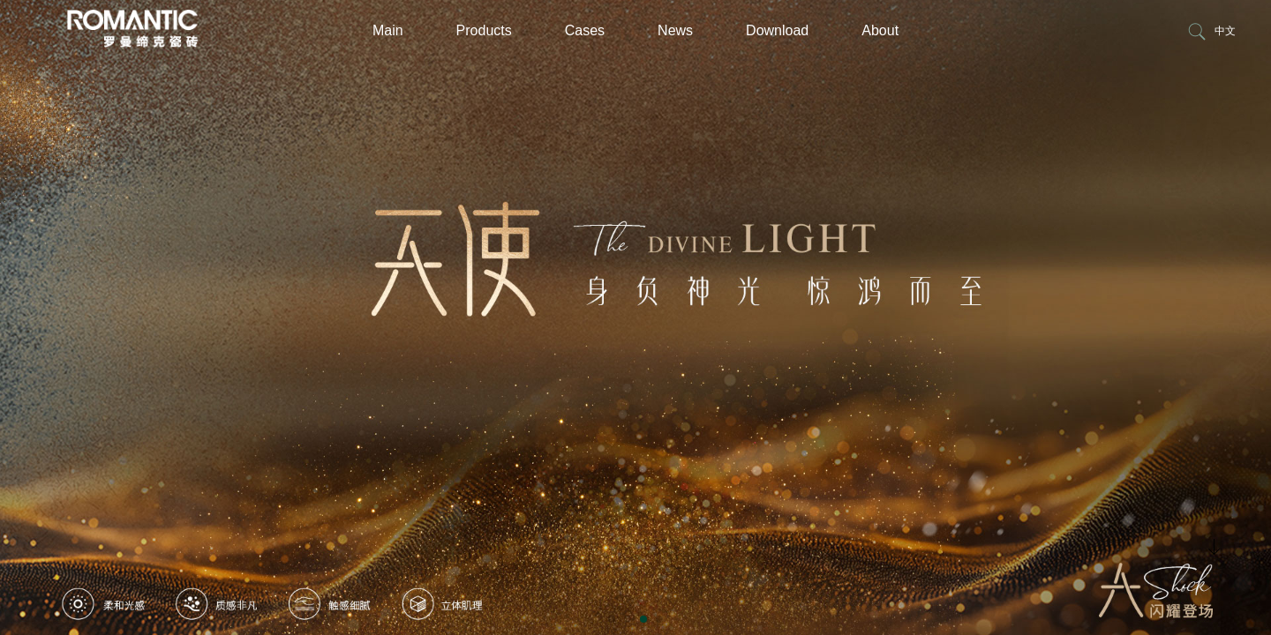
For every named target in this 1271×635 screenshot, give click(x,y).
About (880, 30)
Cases (585, 30)
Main (387, 30)
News (675, 30)
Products (484, 30)
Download (777, 30)
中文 (1225, 31)
